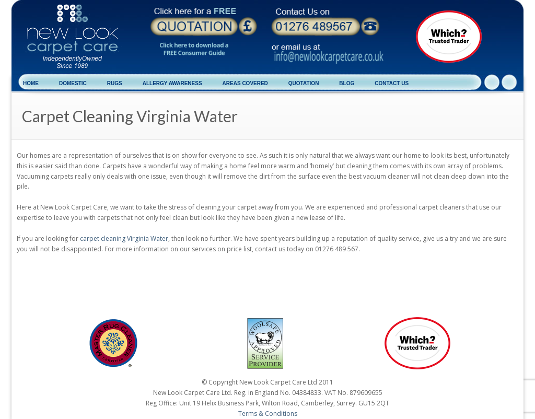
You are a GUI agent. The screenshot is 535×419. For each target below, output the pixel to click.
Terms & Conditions (267, 413)
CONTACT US (392, 83)
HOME (31, 83)
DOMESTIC (73, 83)
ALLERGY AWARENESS (172, 83)
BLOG (346, 83)
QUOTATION (303, 83)
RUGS (114, 83)
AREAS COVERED (245, 83)
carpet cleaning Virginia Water (124, 238)
